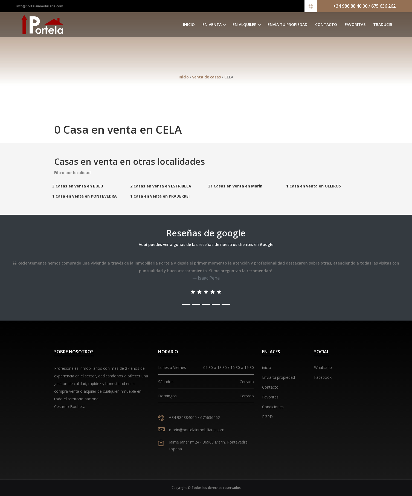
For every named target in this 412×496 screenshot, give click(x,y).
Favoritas (355, 24)
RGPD (267, 416)
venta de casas (207, 77)
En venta (212, 24)
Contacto (326, 24)
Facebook (323, 377)
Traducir (382, 24)
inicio (266, 367)
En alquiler (245, 24)
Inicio (189, 24)
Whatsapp (323, 367)
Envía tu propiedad (287, 24)
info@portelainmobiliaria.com (39, 6)
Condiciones (273, 406)
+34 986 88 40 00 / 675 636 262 (364, 6)
